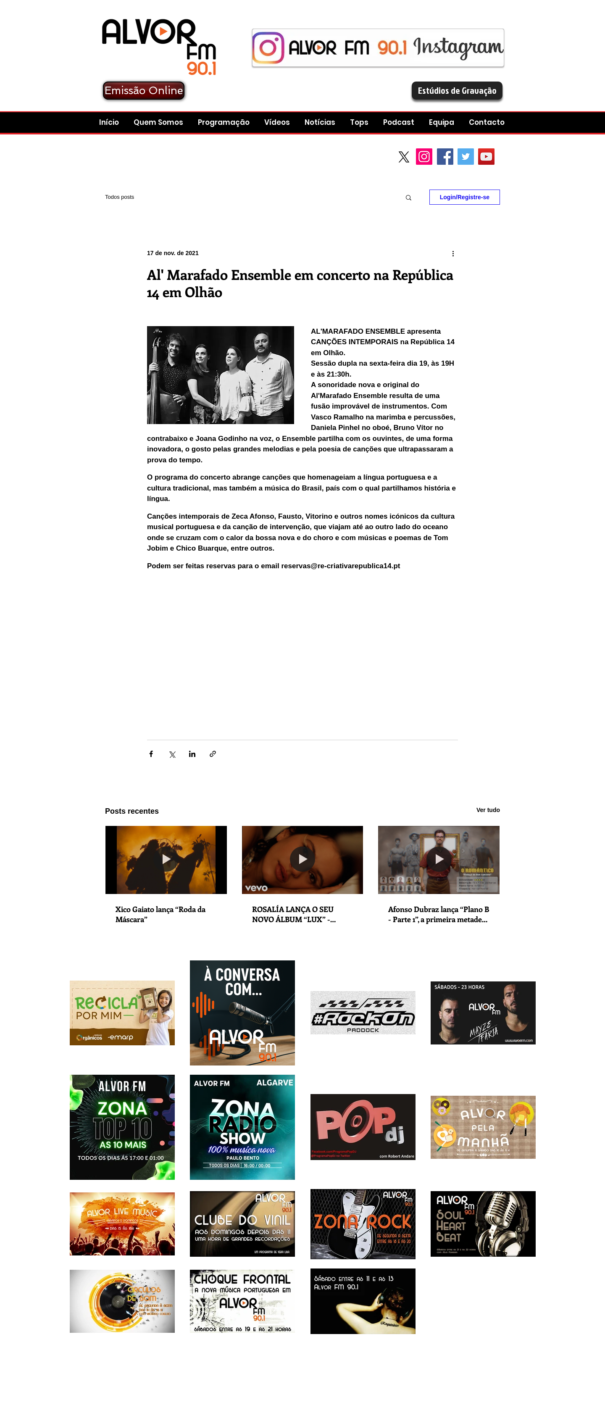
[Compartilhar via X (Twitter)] (172, 754)
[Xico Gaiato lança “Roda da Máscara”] (166, 860)
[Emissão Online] (143, 91)
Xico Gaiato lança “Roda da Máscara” (160, 914)
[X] (404, 157)
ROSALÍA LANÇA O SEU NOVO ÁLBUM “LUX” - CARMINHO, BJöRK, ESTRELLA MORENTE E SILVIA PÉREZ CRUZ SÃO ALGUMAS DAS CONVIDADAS (295, 914)
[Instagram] (424, 156)
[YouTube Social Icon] (486, 156)
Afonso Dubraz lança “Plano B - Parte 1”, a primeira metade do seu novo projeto (438, 914)
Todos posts (119, 197)
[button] (400, 122)
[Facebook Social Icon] (445, 156)
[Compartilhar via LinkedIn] (192, 754)
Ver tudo (488, 810)
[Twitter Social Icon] (466, 156)
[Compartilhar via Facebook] (151, 754)
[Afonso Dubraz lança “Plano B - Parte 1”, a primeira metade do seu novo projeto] (439, 860)
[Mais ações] (453, 253)
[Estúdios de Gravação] (457, 91)
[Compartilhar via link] (213, 754)
